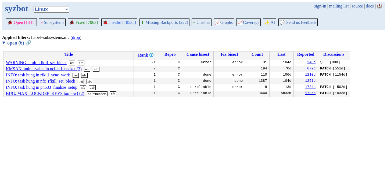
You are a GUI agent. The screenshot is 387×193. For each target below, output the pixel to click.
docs (370, 6)
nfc (81, 63)
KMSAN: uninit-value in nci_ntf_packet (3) (44, 68)
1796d (310, 93)
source (357, 6)
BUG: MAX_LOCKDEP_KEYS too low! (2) (45, 93)
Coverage (248, 22)
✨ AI (269, 22)
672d (311, 68)
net (72, 63)
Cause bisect (198, 54)
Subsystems (52, 22)
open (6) (19, 43)
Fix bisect (229, 54)
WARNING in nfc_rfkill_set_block (36, 62)
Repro (169, 54)
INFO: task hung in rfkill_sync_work (38, 75)
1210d (310, 75)
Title (68, 54)
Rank (143, 55)
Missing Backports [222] (164, 22)
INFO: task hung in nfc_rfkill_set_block (40, 81)
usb (92, 88)
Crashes (201, 22)
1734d (310, 87)
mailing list (339, 6)
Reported (305, 54)
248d (311, 62)
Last (281, 54)
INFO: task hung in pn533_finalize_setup (41, 87)
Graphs (224, 22)
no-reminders (97, 94)
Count (257, 54)
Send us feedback (298, 22)
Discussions (333, 54)
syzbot (16, 8)
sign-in (320, 6)
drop (76, 37)
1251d (310, 81)
